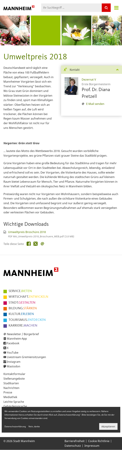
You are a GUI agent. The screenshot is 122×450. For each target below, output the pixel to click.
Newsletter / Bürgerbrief (23, 334)
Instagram (13, 362)
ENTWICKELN (28, 297)
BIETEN (20, 291)
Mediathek (10, 397)
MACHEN (23, 325)
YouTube (12, 352)
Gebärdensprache (15, 406)
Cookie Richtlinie (98, 441)
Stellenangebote (14, 378)
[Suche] (106, 7)
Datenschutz (73, 446)
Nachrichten (11, 388)
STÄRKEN (23, 308)
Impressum (91, 446)
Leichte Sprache (13, 402)
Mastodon (13, 366)
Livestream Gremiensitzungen (26, 357)
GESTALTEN (22, 302)
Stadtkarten (11, 383)
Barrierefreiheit (75, 441)
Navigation (116, 7)
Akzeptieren (108, 426)
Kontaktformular (14, 374)
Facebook (13, 343)
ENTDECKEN (27, 320)
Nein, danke (34, 426)
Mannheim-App (17, 338)
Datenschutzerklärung (15, 426)
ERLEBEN (21, 314)
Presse (7, 392)
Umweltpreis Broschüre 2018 (27, 232)
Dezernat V (89, 79)
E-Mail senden (95, 104)
